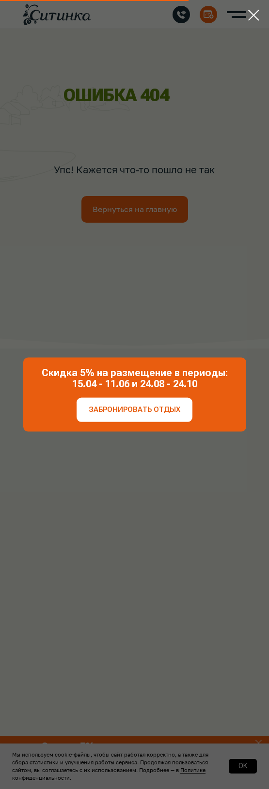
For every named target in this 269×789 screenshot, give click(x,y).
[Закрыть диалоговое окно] (253, 15)
